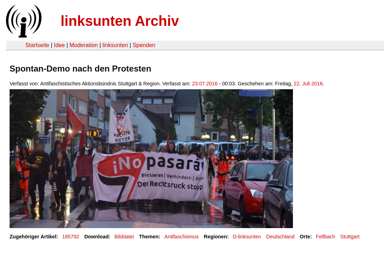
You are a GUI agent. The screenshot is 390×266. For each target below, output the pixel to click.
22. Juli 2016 (308, 83)
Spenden (143, 45)
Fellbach (325, 236)
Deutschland (280, 236)
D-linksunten (247, 236)
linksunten (115, 45)
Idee (59, 45)
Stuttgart (350, 236)
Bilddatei (124, 236)
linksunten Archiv (120, 21)
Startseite (37, 45)
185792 (70, 236)
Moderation (83, 45)
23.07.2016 (204, 83)
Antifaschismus (181, 236)
